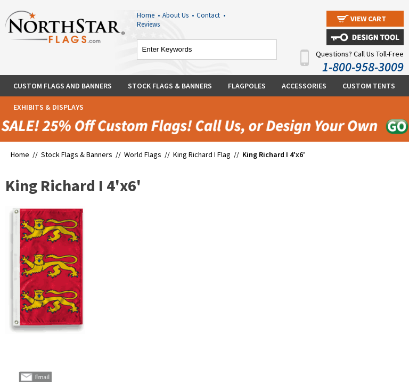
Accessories (304, 86)
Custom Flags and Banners (62, 86)
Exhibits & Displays (48, 107)
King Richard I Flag (202, 154)
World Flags (142, 154)
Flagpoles (247, 86)
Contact (211, 15)
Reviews (148, 24)
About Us (178, 15)
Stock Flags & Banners (170, 86)
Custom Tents (368, 86)
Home (148, 15)
